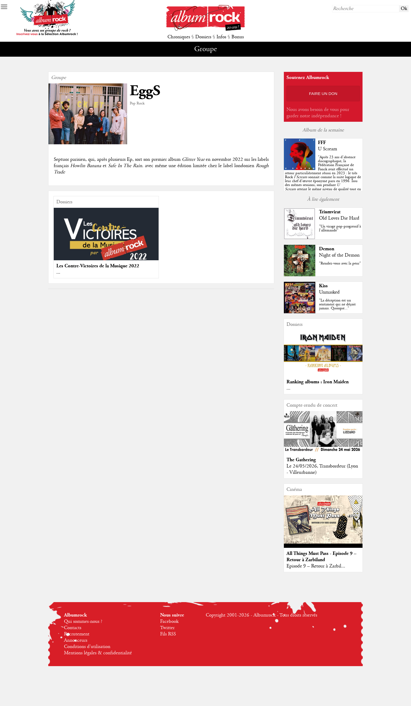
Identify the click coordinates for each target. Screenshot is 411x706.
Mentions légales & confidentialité (98, 653)
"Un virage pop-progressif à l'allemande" (340, 228)
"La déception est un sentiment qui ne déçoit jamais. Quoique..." (337, 304)
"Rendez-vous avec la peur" (340, 263)
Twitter (167, 628)
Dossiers (203, 37)
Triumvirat (329, 212)
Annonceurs (75, 640)
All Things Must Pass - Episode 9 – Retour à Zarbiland (321, 556)
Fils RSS (168, 634)
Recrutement (76, 634)
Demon (326, 249)
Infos (221, 37)
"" (323, 177)
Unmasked (329, 292)
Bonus (237, 37)
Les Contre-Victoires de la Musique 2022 (97, 266)
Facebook (169, 621)
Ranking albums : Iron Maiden (317, 382)
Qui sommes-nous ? (83, 621)
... (58, 272)
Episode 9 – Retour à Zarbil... (315, 566)
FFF (322, 143)
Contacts (72, 628)
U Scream (327, 149)
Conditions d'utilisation (87, 647)
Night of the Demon (339, 255)
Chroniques (178, 37)
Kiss (323, 286)
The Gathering (301, 460)
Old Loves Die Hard (339, 218)
